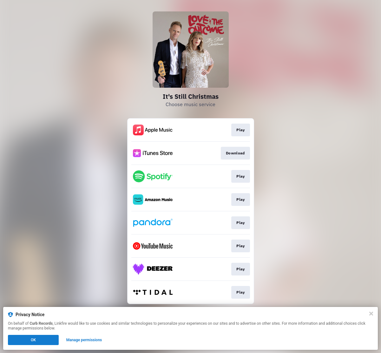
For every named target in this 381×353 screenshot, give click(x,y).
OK (33, 340)
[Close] (371, 314)
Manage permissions (84, 340)
